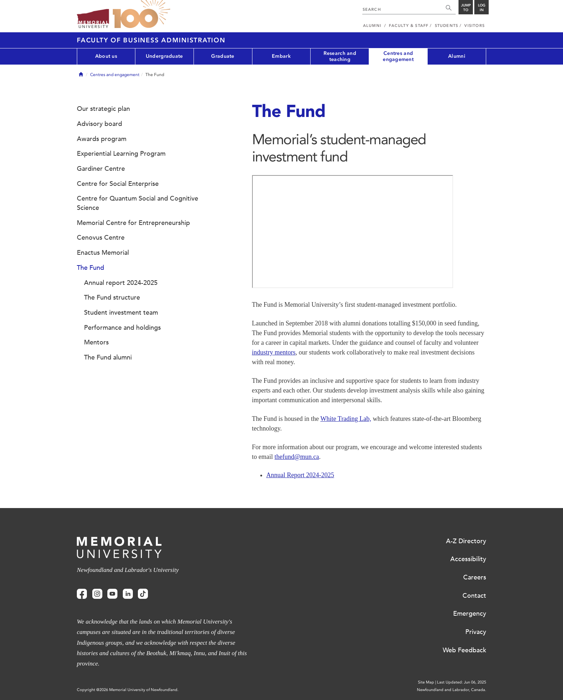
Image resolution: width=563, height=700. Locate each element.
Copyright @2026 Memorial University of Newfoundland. (127, 689)
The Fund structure (112, 297)
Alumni (456, 56)
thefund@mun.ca (296, 456)
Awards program (101, 139)
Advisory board (99, 124)
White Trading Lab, (345, 418)
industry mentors (274, 352)
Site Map (426, 682)
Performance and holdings (122, 328)
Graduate (222, 56)
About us (106, 56)
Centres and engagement (398, 56)
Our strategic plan (103, 109)
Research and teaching (340, 56)
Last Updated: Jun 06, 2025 (461, 682)
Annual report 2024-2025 (121, 283)
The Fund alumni (108, 357)
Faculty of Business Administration (151, 40)
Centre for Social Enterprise (118, 184)
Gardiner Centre (101, 169)
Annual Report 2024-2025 (300, 475)
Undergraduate (164, 56)
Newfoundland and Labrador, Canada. (451, 689)
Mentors (96, 342)
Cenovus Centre (101, 237)
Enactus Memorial (103, 253)
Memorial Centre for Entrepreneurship (133, 223)
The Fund (90, 268)
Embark (281, 56)
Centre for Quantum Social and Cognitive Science (137, 203)
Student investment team (121, 312)
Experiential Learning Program (121, 154)
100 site (141, 14)
